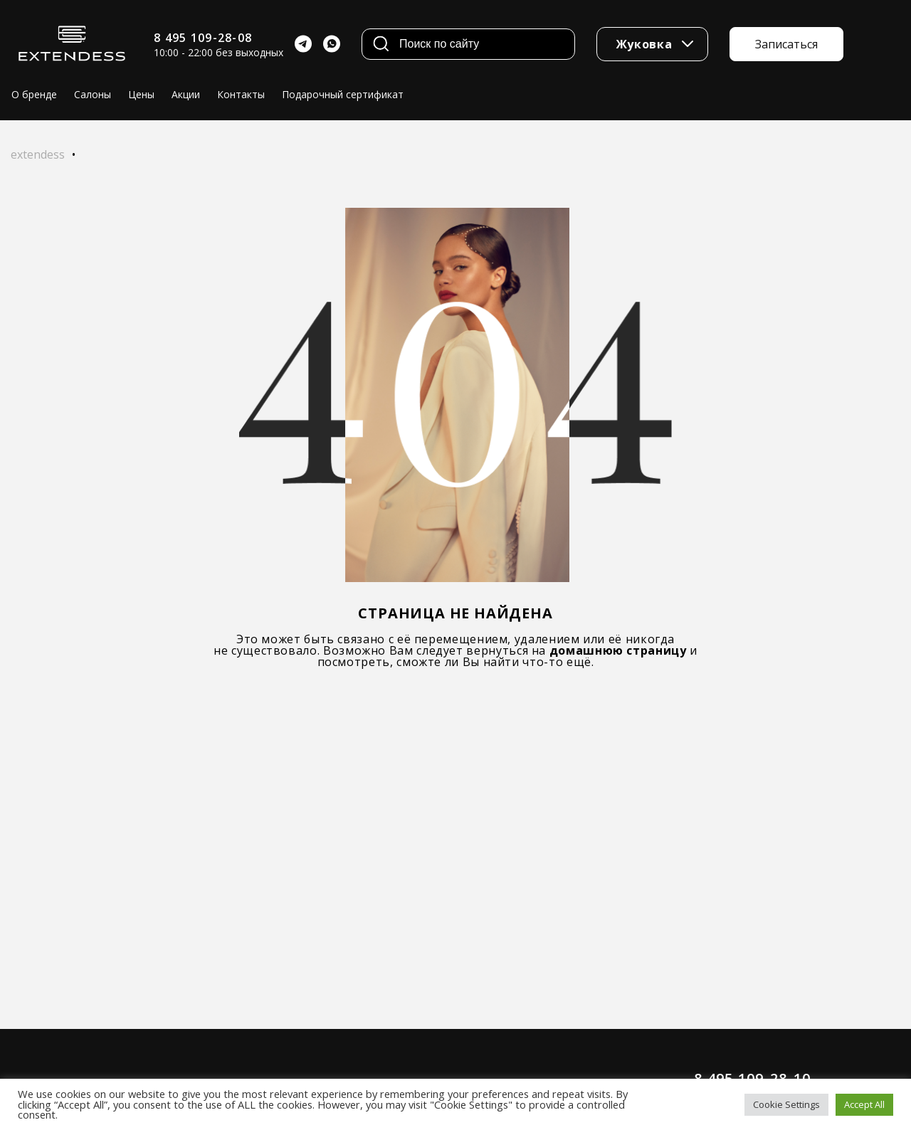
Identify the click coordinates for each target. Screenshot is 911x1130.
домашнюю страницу (618, 650)
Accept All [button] (864, 1104)
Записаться (786, 44)
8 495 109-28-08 (203, 38)
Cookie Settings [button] (786, 1104)
